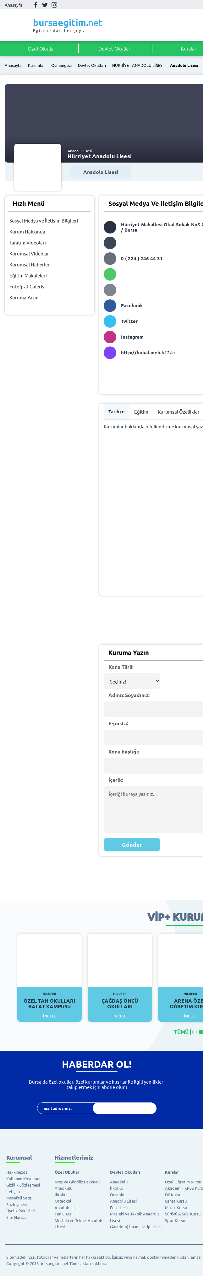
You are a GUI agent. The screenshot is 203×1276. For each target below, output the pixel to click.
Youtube (64, 5)
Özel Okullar (41, 48)
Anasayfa (13, 4)
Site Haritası (17, 1217)
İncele (49, 1016)
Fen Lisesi (63, 1213)
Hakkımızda (17, 1172)
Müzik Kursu (176, 1207)
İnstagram (54, 5)
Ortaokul (63, 1201)
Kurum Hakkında (27, 231)
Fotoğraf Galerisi (27, 286)
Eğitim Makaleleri (28, 275)
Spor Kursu (175, 1220)
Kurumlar (36, 65)
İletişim (13, 1191)
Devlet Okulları (115, 48)
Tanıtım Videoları (27, 242)
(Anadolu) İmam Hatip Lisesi (136, 1226)
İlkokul (61, 1194)
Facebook (35, 5)
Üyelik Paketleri (20, 1210)
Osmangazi (61, 65)
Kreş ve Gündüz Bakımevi (78, 1181)
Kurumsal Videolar (29, 253)
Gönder (132, 844)
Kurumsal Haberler (29, 264)
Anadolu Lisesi (184, 65)
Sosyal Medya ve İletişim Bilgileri (43, 220)
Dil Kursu (173, 1194)
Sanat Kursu (176, 1201)
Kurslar (172, 1172)
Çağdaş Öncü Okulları (119, 1000)
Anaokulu (63, 1188)
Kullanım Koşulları (23, 1178)
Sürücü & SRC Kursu (182, 1213)
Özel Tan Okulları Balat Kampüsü (49, 1000)
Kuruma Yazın (24, 297)
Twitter (45, 5)
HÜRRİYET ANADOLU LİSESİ (138, 65)
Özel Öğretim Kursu (183, 1181)
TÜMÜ (181, 1032)
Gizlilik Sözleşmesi (23, 1185)
